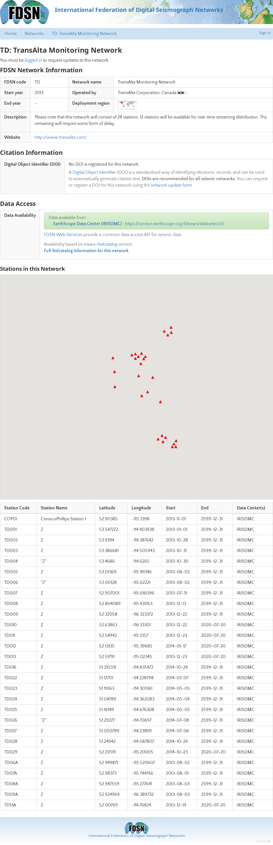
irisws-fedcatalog (100, 244)
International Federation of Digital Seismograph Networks (137, 836)
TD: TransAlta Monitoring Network (84, 33)
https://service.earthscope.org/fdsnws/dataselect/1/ (174, 223)
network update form (171, 185)
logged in (33, 60)
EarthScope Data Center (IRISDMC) (87, 223)
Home (11, 33)
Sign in (265, 33)
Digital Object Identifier (94, 172)
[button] (143, 358)
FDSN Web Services (63, 234)
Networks (34, 33)
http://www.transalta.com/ (61, 137)
